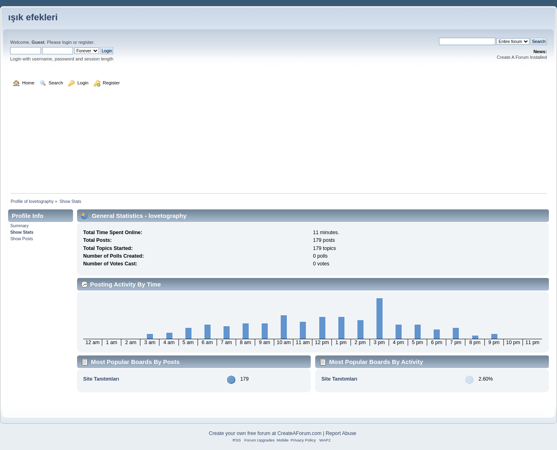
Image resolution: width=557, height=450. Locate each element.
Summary (19, 225)
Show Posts (21, 238)
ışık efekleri (33, 17)
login (67, 42)
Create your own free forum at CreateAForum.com (265, 433)
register (85, 42)
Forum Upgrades (259, 440)
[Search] (467, 41)
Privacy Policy (303, 440)
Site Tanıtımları (101, 379)
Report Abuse (341, 433)
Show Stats (21, 232)
